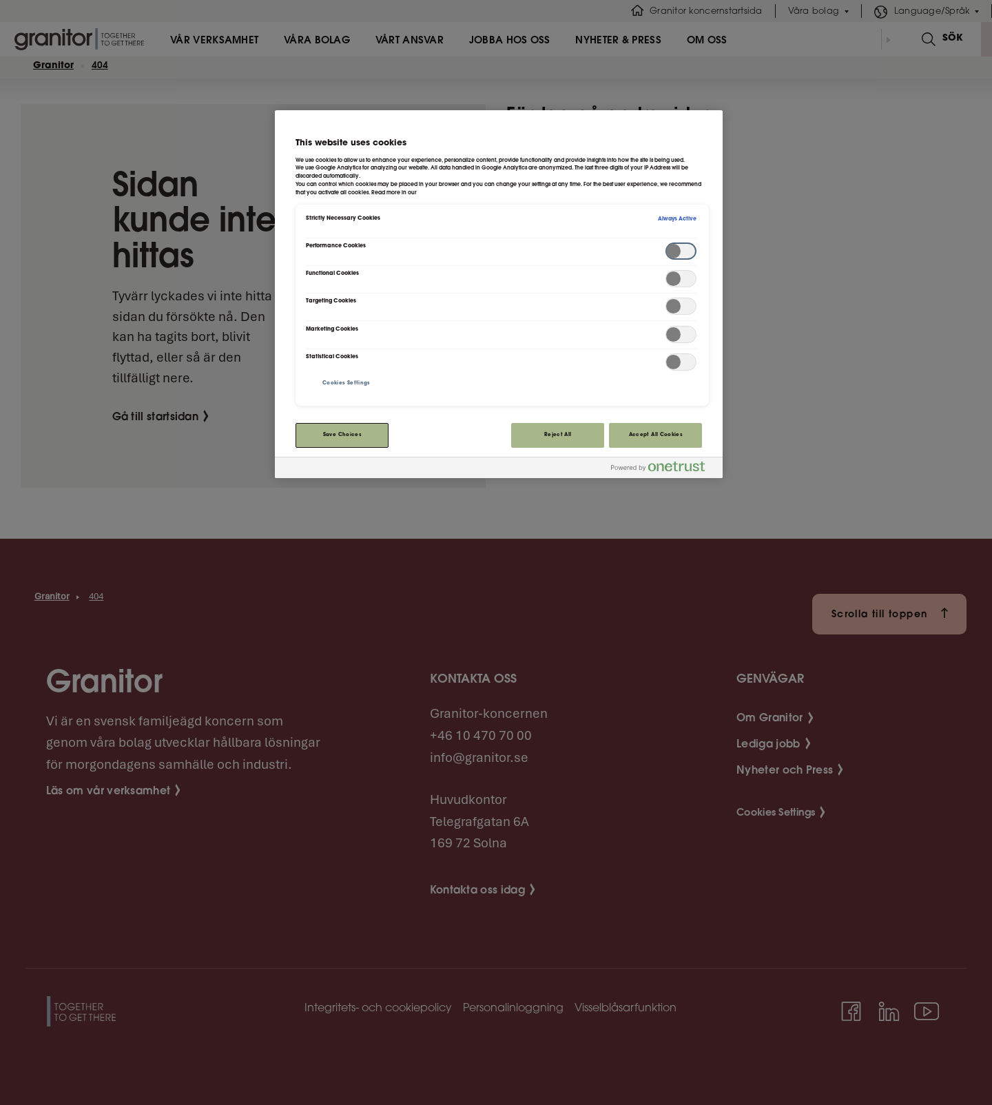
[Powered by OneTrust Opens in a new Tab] (663, 469)
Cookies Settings (346, 383)
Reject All (558, 435)
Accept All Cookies (656, 435)
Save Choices (342, 435)
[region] (499, 293)
